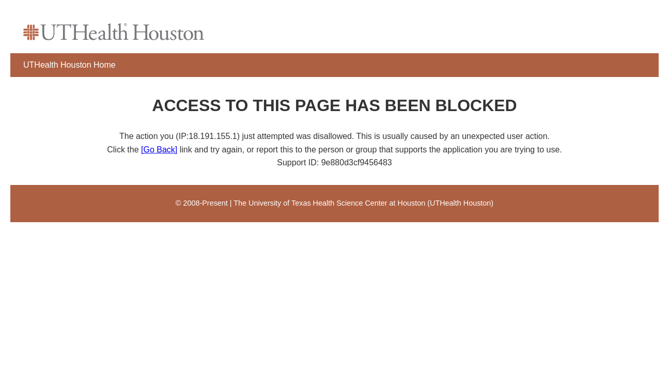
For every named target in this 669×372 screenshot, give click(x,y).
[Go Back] (159, 149)
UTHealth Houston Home (69, 64)
